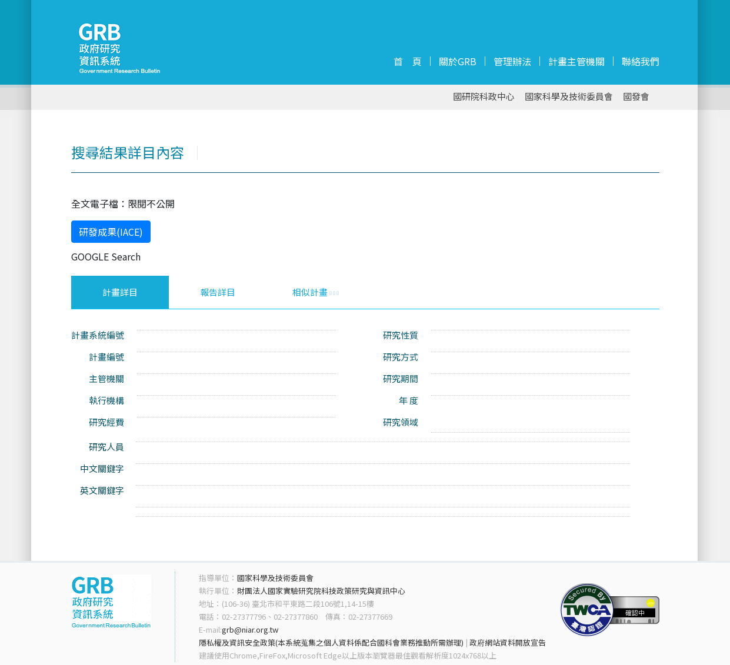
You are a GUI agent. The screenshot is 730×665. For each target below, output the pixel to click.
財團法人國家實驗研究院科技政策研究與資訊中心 (321, 590)
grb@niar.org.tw (250, 629)
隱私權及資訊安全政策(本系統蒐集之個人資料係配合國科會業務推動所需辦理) (331, 642)
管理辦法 (512, 61)
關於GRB (457, 61)
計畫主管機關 (576, 61)
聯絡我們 (640, 61)
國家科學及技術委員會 (569, 96)
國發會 (636, 96)
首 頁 (408, 61)
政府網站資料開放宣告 (507, 642)
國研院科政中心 (484, 96)
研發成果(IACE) (111, 232)
